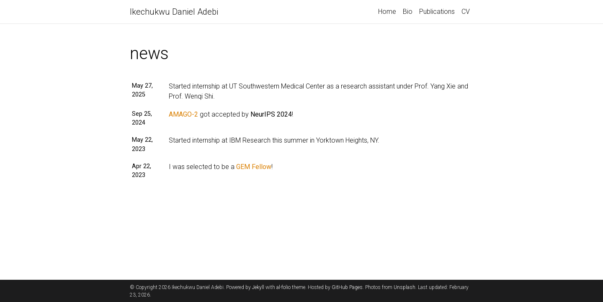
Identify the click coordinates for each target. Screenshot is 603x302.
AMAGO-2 (183, 114)
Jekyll (258, 287)
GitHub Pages (347, 287)
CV (465, 12)
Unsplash (404, 287)
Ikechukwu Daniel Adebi (174, 12)
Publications (437, 12)
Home (387, 12)
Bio (407, 12)
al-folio (283, 287)
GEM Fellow (253, 167)
